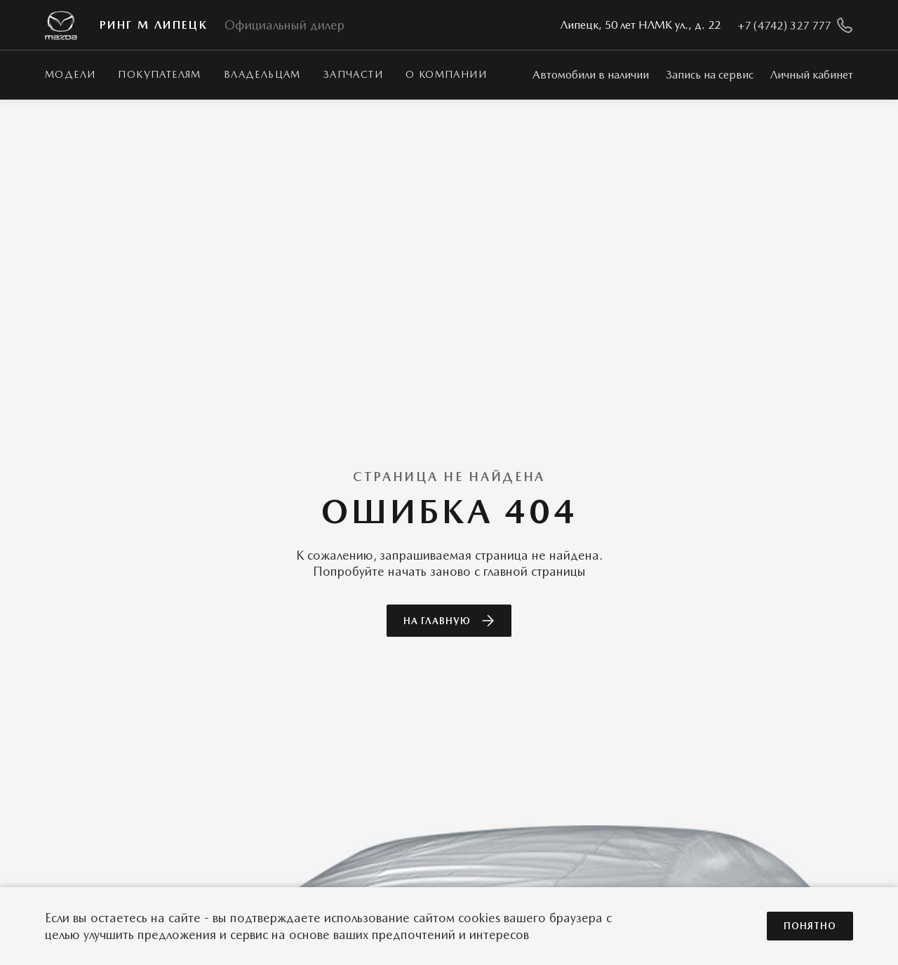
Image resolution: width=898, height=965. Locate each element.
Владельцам (262, 74)
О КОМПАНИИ (446, 74)
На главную (449, 620)
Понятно (810, 926)
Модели (70, 74)
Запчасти (353, 74)
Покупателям (159, 74)
